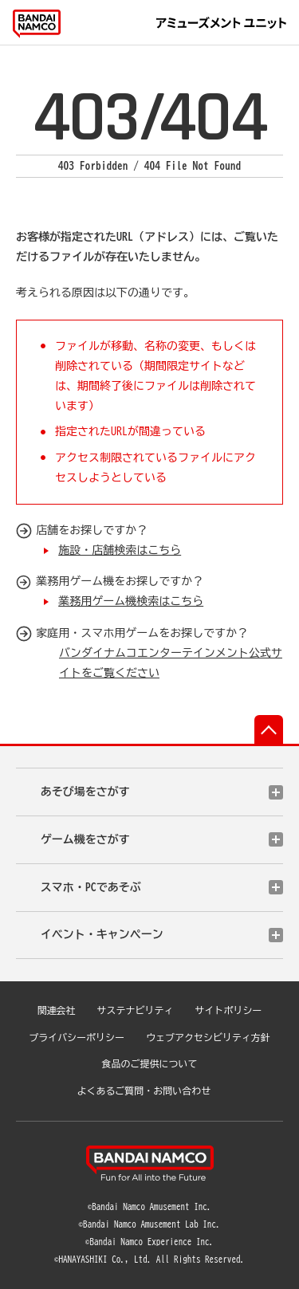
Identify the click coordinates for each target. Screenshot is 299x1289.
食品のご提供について (150, 1063)
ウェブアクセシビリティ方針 (208, 1037)
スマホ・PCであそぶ (91, 887)
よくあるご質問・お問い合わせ (143, 1090)
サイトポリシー (228, 1010)
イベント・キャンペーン (102, 934)
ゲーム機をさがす (85, 839)
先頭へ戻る (268, 729)
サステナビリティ (135, 1010)
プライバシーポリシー (76, 1037)
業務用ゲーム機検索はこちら (130, 601)
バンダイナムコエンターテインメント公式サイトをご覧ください (170, 662)
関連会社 (56, 1010)
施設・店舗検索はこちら (119, 550)
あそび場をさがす (85, 791)
